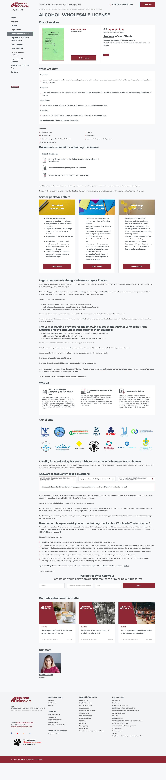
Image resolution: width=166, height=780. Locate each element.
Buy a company (17, 44)
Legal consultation (54, 714)
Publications (52, 703)
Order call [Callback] (15, 87)
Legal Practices (17, 48)
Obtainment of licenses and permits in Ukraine (74, 9)
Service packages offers (49, 142)
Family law (115, 703)
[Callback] (147, 4)
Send (139, 586)
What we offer (46, 135)
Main (40, 9)
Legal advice (16, 30)
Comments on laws (85, 715)
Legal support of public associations (123, 708)
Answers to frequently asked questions (99, 139)
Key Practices (83, 700)
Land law (115, 715)
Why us (89, 132)
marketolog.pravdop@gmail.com (21, 726)
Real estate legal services (120, 705)
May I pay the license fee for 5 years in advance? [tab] (95, 479)
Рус (16, 10)
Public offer (83, 723)
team (48, 650)
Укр (12, 10)
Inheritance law (117, 731)
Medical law (116, 700)
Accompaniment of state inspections (124, 726)
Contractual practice (118, 713)
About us (14, 22)
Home (13, 18)
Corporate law (116, 728)
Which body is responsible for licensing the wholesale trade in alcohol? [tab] (132, 479)
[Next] (107, 55)
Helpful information (85, 703)
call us (126, 566)
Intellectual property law (120, 723)
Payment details (53, 734)
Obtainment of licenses (20, 34)
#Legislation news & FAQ (49, 639)
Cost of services (47, 132)
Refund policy (83, 728)
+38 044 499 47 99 (122, 4)
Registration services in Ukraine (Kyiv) (20, 39)
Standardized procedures (51, 9)
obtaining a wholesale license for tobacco (71, 377)
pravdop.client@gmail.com (24, 723)
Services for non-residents (17, 53)
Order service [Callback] (84, 58)
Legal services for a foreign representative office (127, 736)
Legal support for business (17, 60)
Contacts (14, 72)
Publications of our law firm (20, 67)
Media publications (85, 718)
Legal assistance (117, 718)
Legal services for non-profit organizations (125, 710)
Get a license (52, 717)
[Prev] (104, 55)
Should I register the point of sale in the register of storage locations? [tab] (55, 479)
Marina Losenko (46, 675)
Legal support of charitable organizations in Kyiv (127, 721)
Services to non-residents (56, 725)
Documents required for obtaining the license (56, 139)
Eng (21, 10)
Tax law (114, 733)
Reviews (14, 26)
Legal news (82, 721)
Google (121, 32)
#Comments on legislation (129, 639)
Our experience (84, 713)
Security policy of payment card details (91, 731)
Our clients (90, 135)
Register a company (54, 719)
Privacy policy (83, 726)
